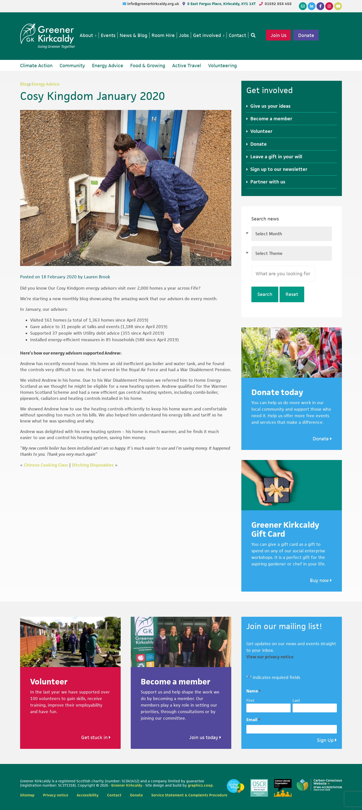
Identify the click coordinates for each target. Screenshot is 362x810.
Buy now (321, 580)
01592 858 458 (278, 3)
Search (264, 294)
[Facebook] (320, 6)
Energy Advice (45, 84)
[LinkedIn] (311, 6)
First (250, 700)
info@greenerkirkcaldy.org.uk (153, 3)
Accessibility (88, 795)
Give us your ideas (270, 106)
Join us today (205, 737)
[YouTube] (338, 6)
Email (253, 720)
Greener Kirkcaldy (47, 34)
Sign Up (325, 740)
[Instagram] (329, 6)
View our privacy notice (270, 657)
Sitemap (27, 795)
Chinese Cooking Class (46, 465)
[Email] (303, 6)
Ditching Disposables (93, 465)
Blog (24, 84)
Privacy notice (55, 795)
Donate (306, 35)
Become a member (271, 118)
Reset (292, 294)
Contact (114, 795)
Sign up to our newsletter (278, 169)
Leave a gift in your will (276, 156)
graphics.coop (200, 785)
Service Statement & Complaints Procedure (189, 795)
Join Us (278, 35)
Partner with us (267, 182)
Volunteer (261, 131)
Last (296, 700)
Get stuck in (96, 737)
